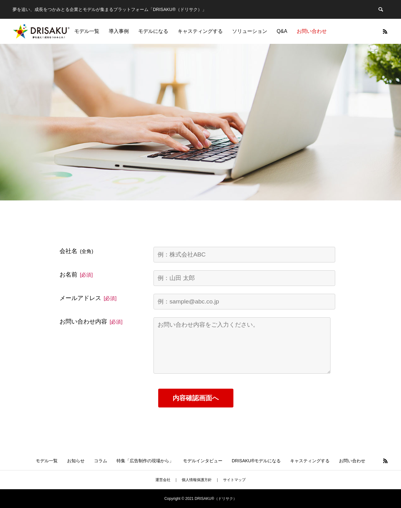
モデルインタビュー (202, 460)
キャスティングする (200, 31)
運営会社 (162, 480)
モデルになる (153, 31)
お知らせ (76, 460)
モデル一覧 (86, 31)
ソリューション (249, 31)
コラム (100, 460)
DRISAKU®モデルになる (256, 460)
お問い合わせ (312, 31)
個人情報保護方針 (197, 480)
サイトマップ (234, 480)
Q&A (282, 31)
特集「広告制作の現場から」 (145, 460)
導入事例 (119, 31)
